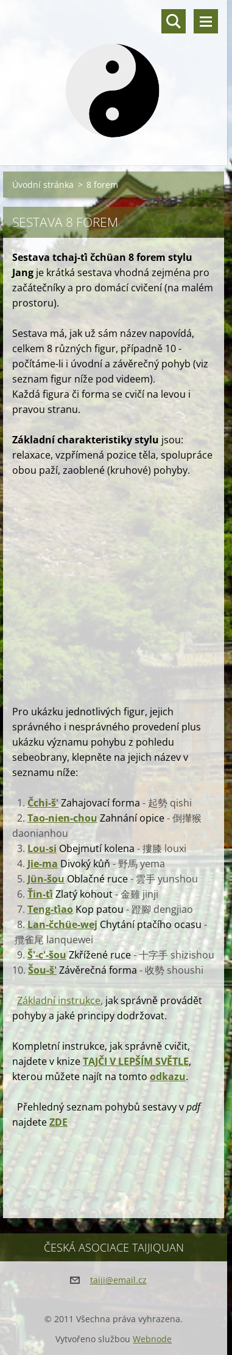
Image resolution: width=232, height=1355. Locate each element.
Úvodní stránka (43, 184)
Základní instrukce (58, 1000)
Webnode (152, 1339)
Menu (206, 21)
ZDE (58, 1122)
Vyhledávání (173, 21)
